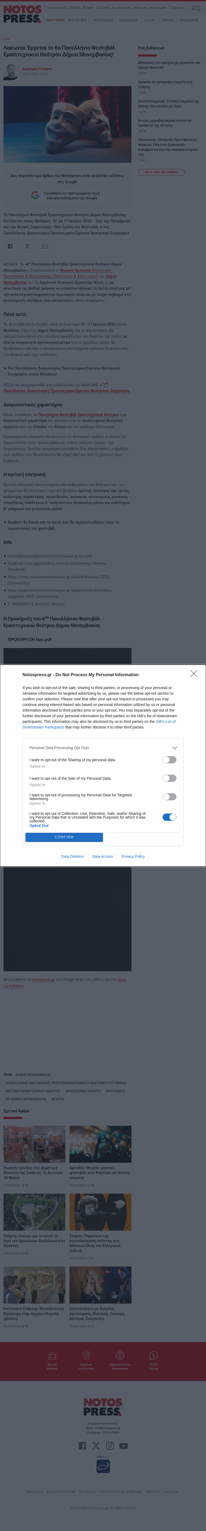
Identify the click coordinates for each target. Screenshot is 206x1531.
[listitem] (103, 748)
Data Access (102, 856)
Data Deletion (72, 856)
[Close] (195, 675)
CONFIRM (64, 837)
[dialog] (103, 766)
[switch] (169, 759)
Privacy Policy (133, 856)
